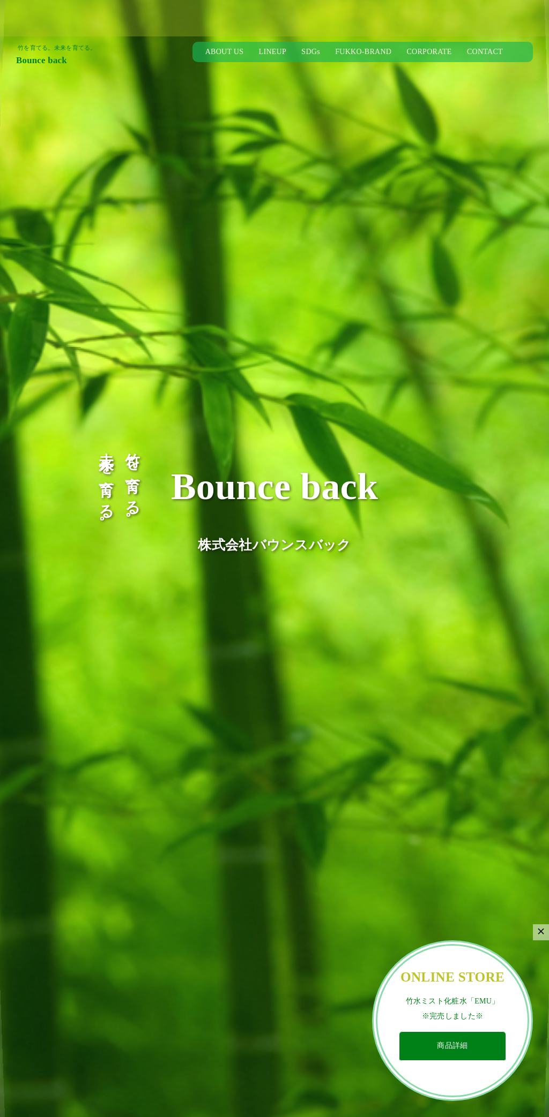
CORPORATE (428, 52)
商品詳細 (452, 1045)
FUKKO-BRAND (363, 52)
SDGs (310, 52)
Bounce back (41, 60)
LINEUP (272, 52)
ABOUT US (224, 52)
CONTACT (485, 52)
